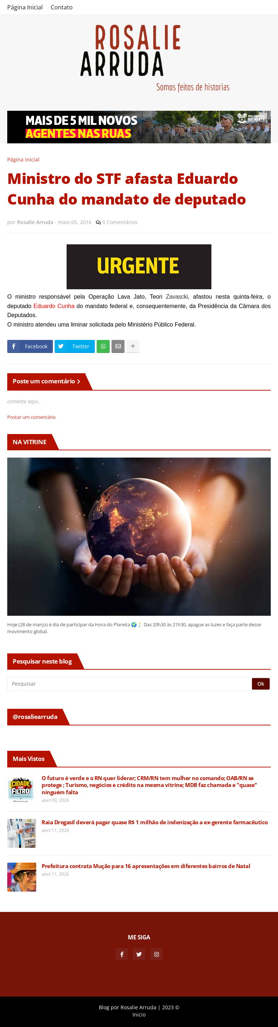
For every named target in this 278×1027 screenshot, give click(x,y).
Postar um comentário (31, 417)
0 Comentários (120, 222)
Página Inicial (25, 7)
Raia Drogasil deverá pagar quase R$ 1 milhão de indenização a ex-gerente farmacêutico (155, 822)
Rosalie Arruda (138, 1007)
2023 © (171, 1007)
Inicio (139, 1014)
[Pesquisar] (130, 684)
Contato (62, 7)
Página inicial (23, 159)
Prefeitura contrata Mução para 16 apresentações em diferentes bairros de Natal (146, 866)
